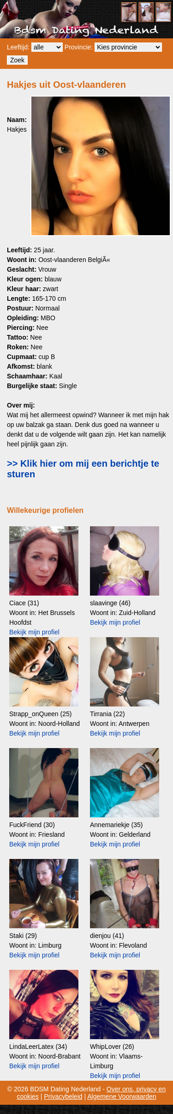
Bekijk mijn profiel (34, 632)
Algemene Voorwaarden (121, 1096)
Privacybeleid (63, 1096)
